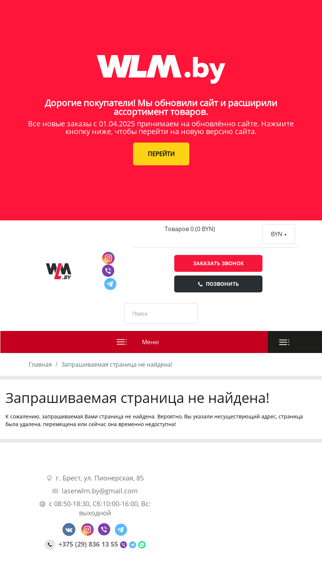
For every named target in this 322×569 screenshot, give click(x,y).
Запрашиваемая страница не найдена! (116, 364)
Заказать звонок (218, 263)
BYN (278, 234)
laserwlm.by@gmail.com (95, 490)
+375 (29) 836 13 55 (82, 544)
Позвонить (218, 283)
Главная (40, 364)
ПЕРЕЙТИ (161, 154)
